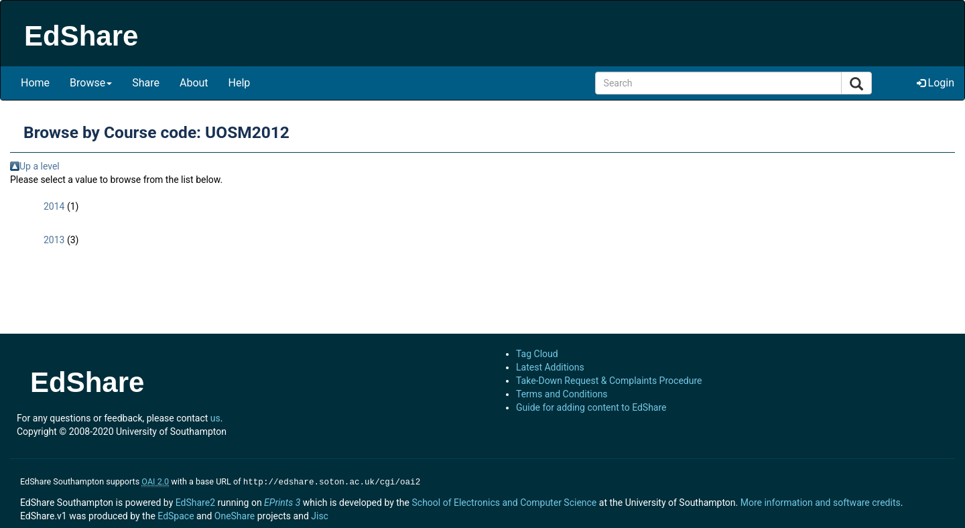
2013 (54, 240)
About (194, 82)
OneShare (234, 514)
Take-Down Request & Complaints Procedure (609, 380)
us (215, 418)
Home (35, 82)
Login (935, 82)
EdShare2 (195, 501)
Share (145, 82)
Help (240, 82)
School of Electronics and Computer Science (503, 501)
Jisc (319, 514)
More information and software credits (821, 501)
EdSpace (175, 514)
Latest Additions (550, 367)
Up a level (39, 166)
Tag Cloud (537, 353)
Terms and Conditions (562, 394)
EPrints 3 (282, 501)
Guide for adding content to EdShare (591, 407)
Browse (91, 82)
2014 (54, 206)
